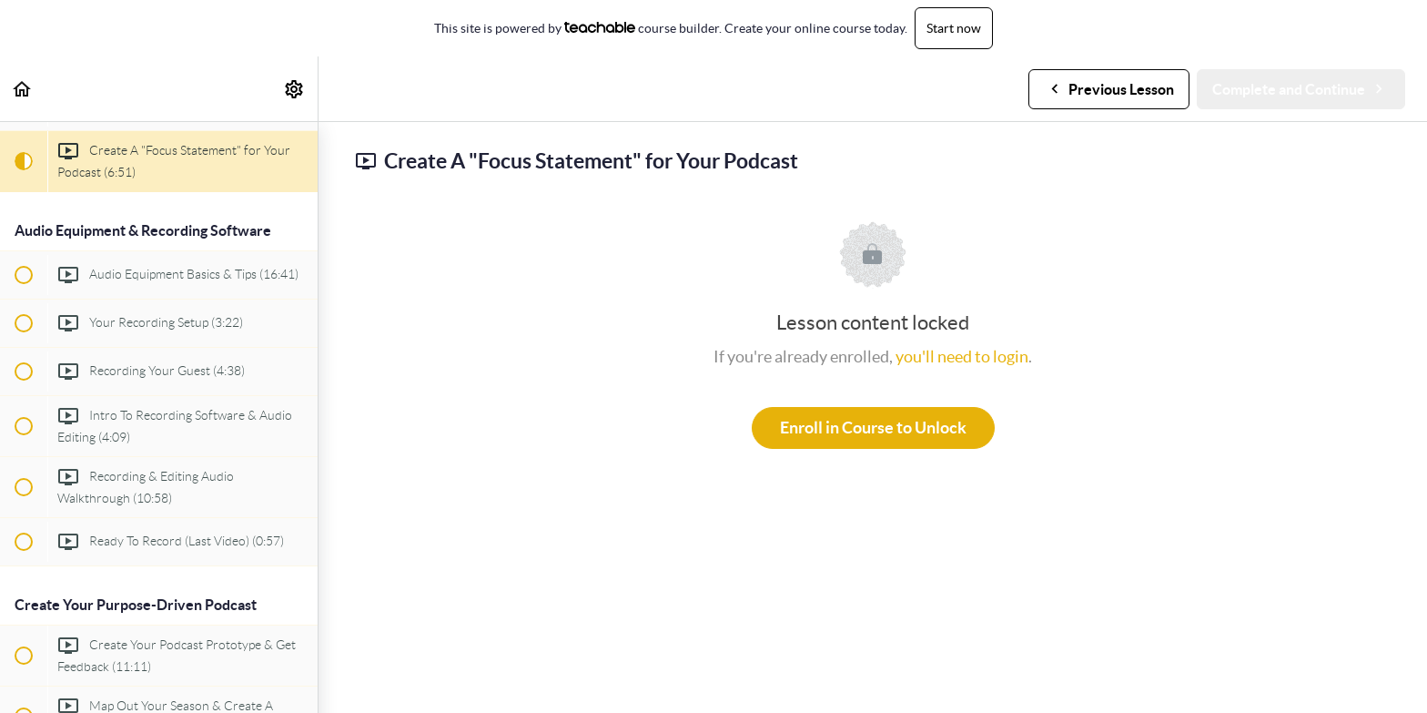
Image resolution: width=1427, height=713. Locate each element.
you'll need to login (962, 356)
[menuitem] (295, 88)
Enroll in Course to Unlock (873, 427)
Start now (953, 28)
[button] (23, 88)
